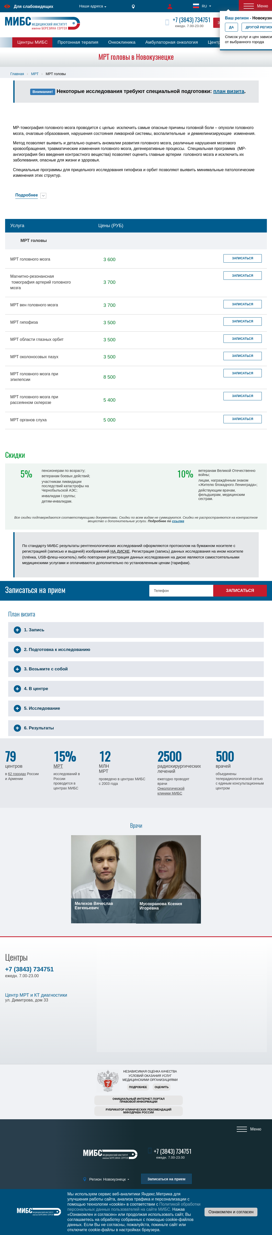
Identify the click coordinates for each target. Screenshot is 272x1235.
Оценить (161, 1087)
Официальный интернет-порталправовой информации (138, 1100)
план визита (228, 91)
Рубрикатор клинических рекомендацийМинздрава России (139, 1111)
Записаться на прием (166, 1179)
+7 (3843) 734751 (192, 20)
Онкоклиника (121, 42)
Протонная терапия (78, 42)
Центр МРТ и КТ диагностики (36, 995)
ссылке (178, 521)
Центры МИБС (32, 42)
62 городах (17, 774)
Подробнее (138, 1087)
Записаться (242, 258)
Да (231, 27)
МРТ (35, 74)
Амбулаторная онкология (171, 42)
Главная (17, 74)
